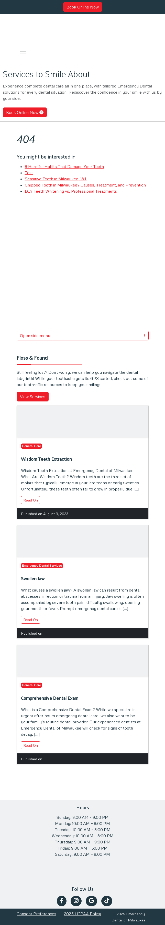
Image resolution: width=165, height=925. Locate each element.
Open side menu (82, 335)
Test (29, 172)
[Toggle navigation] (23, 53)
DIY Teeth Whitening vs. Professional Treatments (71, 191)
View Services (32, 396)
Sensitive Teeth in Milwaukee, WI (56, 178)
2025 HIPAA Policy (82, 913)
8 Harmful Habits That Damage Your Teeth (64, 166)
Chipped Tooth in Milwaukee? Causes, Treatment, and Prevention (85, 185)
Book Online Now (83, 6)
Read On (30, 500)
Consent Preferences (36, 913)
